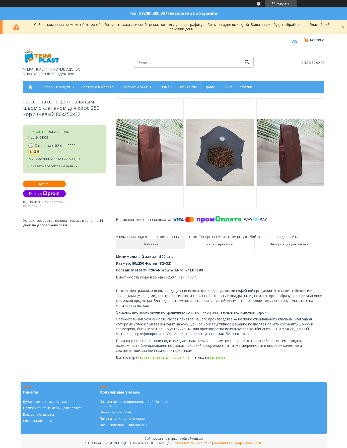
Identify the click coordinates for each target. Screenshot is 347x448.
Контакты (188, 87)
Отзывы (165, 87)
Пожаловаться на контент (191, 443)
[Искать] (246, 62)
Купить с (44, 193)
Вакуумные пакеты (38, 414)
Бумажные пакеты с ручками (46, 401)
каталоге (218, 357)
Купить (44, 184)
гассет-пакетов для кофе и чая (164, 357)
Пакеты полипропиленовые (122, 418)
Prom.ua (196, 438)
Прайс (209, 87)
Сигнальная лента (37, 420)
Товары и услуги (56, 87)
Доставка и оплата (97, 87)
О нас (227, 87)
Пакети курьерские (115, 412)
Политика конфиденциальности (238, 443)
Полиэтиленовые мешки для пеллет (52, 408)
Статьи (246, 87)
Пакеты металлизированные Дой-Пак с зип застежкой (134, 403)
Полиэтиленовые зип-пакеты (123, 424)
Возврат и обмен (136, 87)
